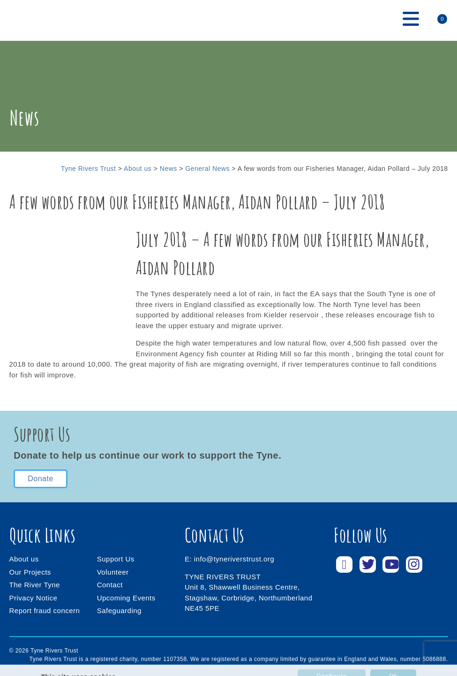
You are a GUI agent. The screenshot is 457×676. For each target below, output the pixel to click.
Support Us (116, 559)
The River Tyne (34, 585)
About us (24, 559)
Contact (110, 585)
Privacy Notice (33, 598)
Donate (40, 479)
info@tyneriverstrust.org (234, 559)
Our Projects (30, 572)
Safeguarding (119, 611)
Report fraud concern (44, 611)
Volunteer (113, 572)
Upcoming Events (126, 598)
